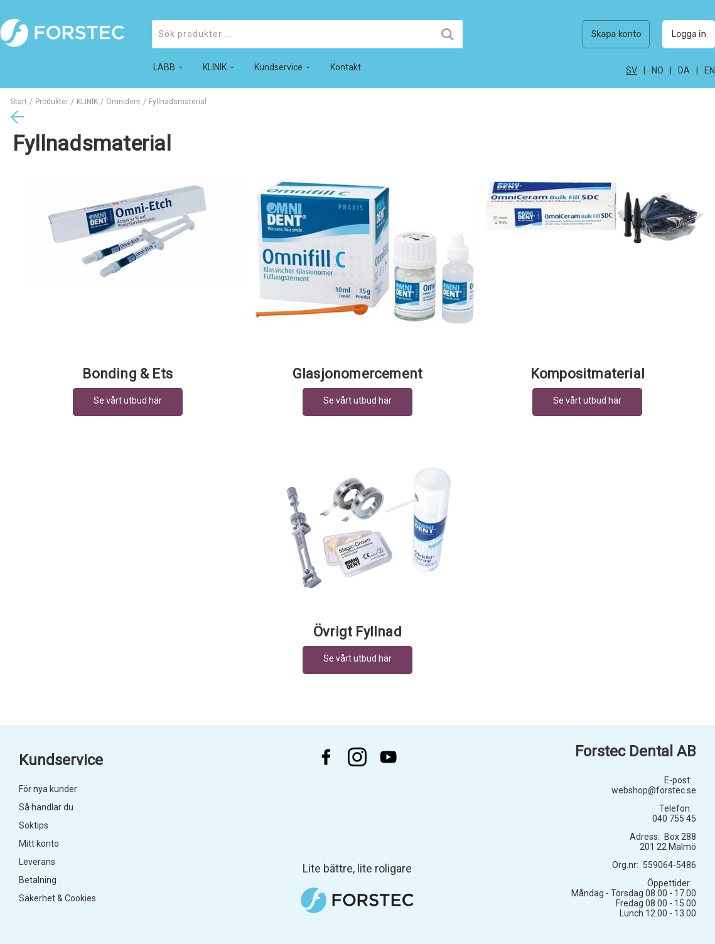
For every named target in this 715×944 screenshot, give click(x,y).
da (684, 70)
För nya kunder (48, 789)
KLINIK (87, 101)
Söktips (33, 825)
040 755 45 (674, 818)
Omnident (123, 101)
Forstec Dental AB (635, 751)
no (658, 70)
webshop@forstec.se (653, 790)
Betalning (37, 880)
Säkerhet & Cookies (57, 898)
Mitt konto (39, 844)
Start (19, 101)
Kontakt (345, 67)
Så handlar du (46, 807)
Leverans (37, 862)
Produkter (51, 101)
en (709, 70)
